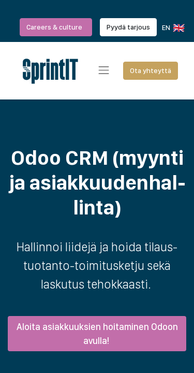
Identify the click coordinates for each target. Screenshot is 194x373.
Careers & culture (55, 27)
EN (172, 28)
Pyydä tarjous (128, 27)
